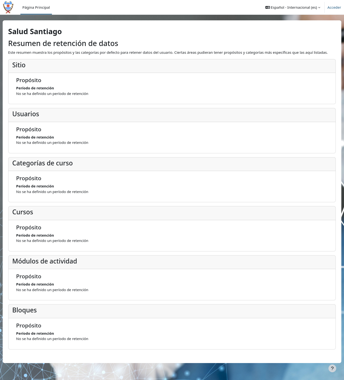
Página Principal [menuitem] (36, 7)
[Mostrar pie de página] (332, 368)
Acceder (334, 7)
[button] (292, 7)
